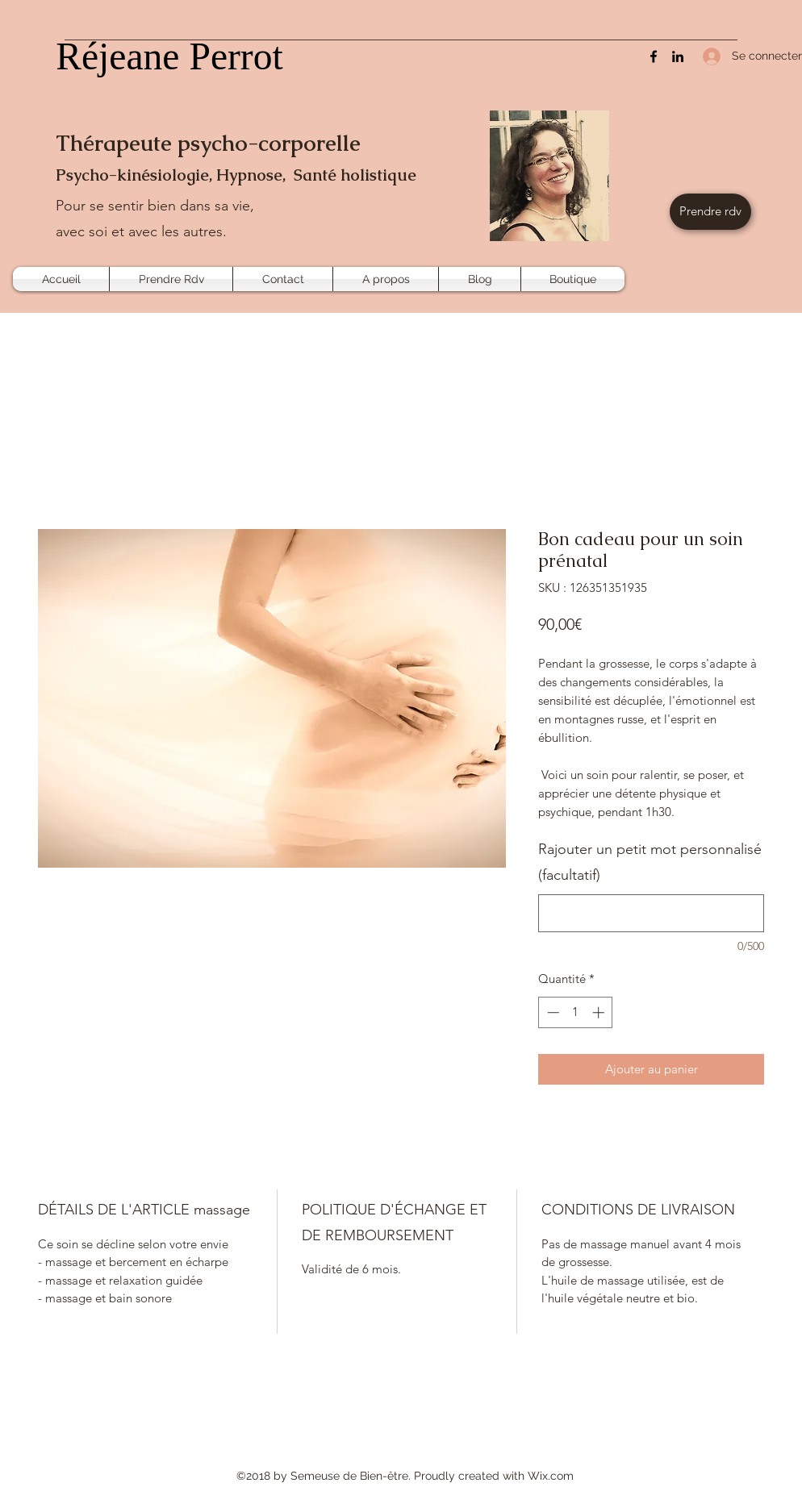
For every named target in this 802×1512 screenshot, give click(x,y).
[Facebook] (653, 56)
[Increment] (600, 1012)
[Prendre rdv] (710, 212)
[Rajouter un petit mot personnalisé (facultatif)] (651, 913)
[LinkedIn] (678, 56)
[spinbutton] (575, 1012)
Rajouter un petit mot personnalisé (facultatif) (650, 862)
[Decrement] (551, 1012)
